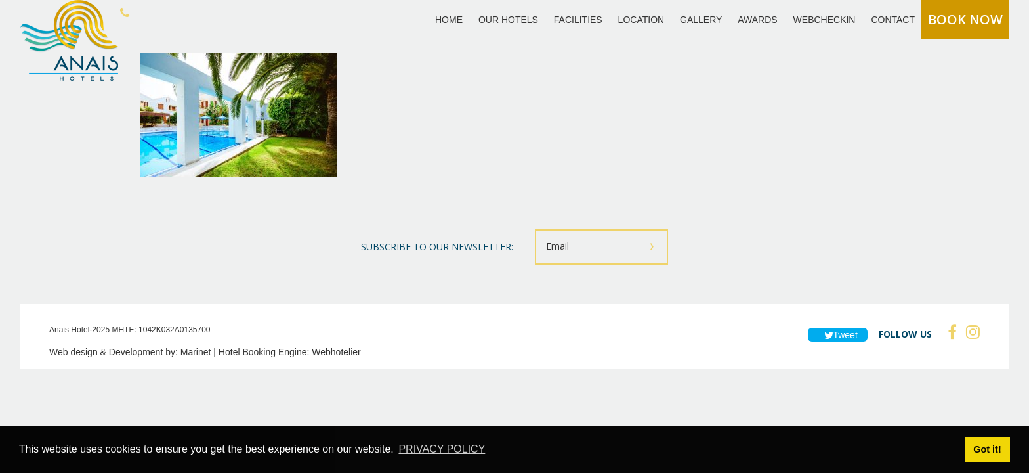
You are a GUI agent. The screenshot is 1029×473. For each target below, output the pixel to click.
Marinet (195, 352)
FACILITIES (578, 19)
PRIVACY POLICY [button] (441, 449)
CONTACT (893, 19)
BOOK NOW (965, 19)
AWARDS (757, 19)
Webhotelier (336, 352)
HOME (449, 19)
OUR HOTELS (508, 19)
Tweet (838, 335)
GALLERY (701, 19)
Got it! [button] (987, 449)
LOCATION (641, 19)
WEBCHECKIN (824, 19)
